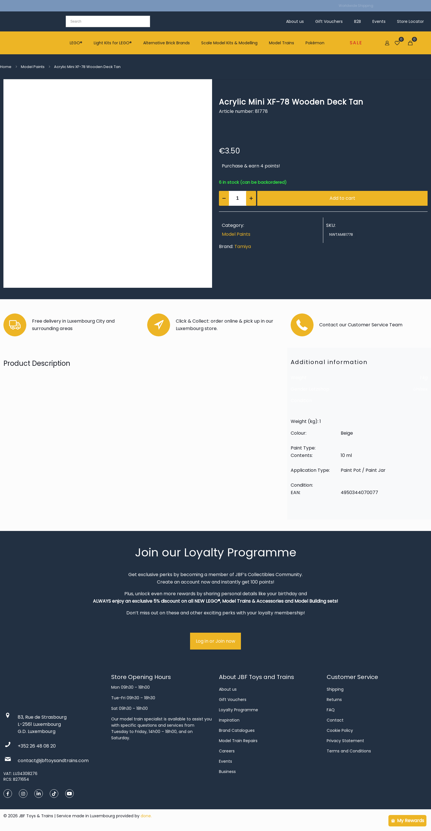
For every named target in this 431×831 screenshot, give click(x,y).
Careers (227, 751)
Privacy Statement (345, 741)
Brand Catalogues (237, 730)
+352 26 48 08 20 (37, 746)
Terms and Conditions (349, 751)
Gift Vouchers (232, 699)
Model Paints (33, 66)
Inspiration (229, 720)
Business (227, 771)
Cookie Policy (340, 730)
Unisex (420, 389)
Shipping (335, 689)
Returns (334, 699)
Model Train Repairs (238, 741)
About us (228, 689)
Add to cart (342, 198)
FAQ (331, 710)
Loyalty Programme (238, 710)
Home (5, 66)
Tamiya (242, 246)
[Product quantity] (237, 198)
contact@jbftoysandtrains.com (53, 760)
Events (225, 761)
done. (146, 816)
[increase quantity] (251, 198)
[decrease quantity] (224, 198)
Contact (335, 720)
